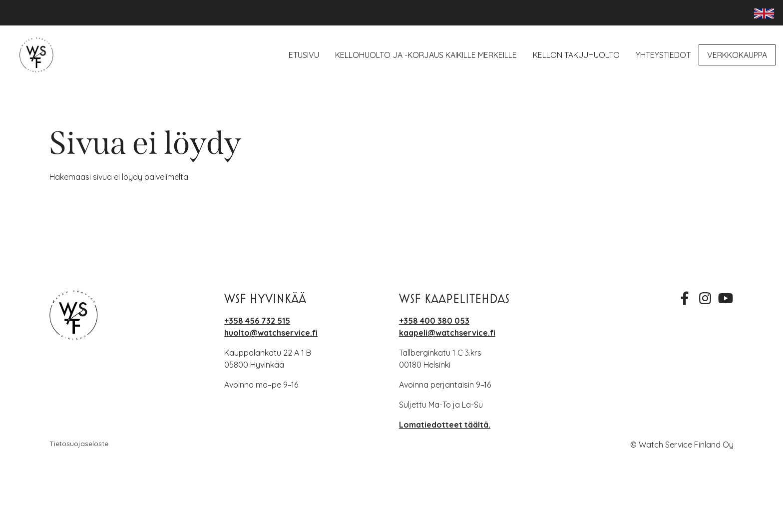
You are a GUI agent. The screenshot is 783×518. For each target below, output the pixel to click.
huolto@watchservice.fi (271, 333)
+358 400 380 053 (434, 321)
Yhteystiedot (663, 55)
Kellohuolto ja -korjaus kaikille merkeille (426, 55)
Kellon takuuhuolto (576, 55)
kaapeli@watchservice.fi (447, 333)
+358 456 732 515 (257, 321)
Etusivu (304, 55)
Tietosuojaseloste (78, 443)
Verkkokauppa (737, 55)
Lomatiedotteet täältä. (444, 425)
